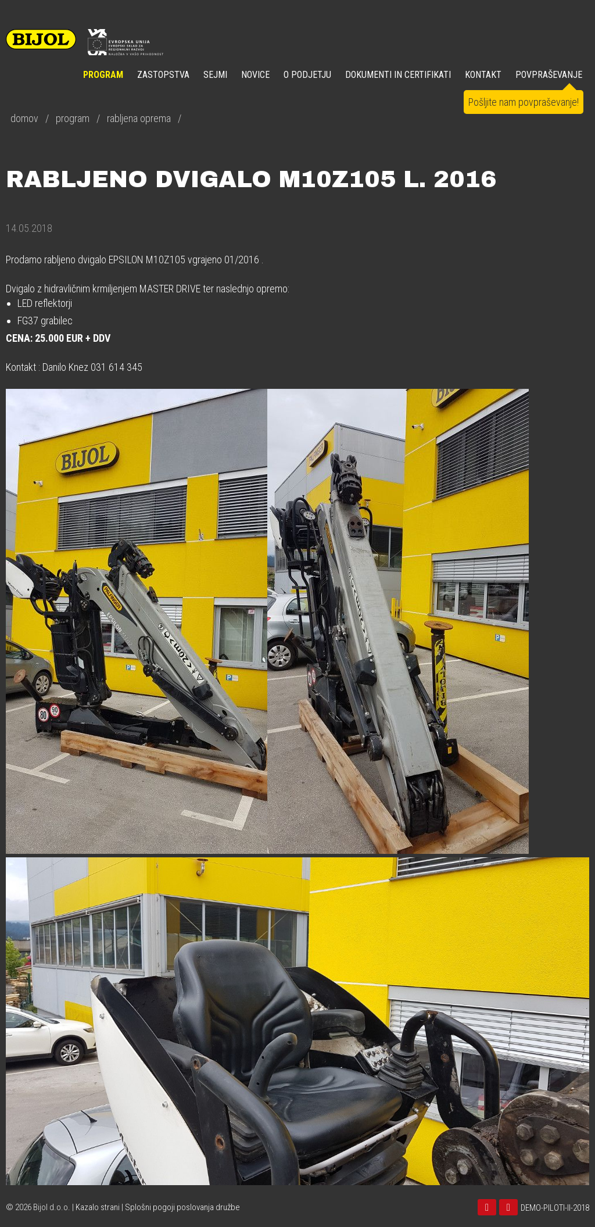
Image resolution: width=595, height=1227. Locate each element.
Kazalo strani (98, 1207)
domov (24, 118)
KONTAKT (483, 74)
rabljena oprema (139, 118)
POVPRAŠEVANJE (548, 74)
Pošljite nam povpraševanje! (523, 102)
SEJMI (215, 74)
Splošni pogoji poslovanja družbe (182, 1207)
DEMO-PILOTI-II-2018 (555, 1208)
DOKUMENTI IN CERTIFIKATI (398, 74)
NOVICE (255, 74)
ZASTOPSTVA (163, 74)
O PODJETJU (307, 74)
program (72, 118)
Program (103, 74)
